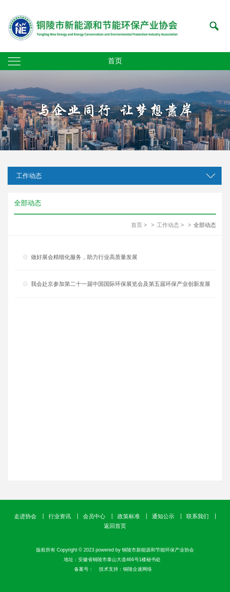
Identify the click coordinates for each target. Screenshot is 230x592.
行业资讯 (59, 516)
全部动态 (205, 225)
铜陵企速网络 (137, 569)
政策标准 (128, 516)
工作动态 (28, 175)
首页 (136, 225)
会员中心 (94, 516)
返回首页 (115, 526)
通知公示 (163, 516)
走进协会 (25, 516)
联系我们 (197, 516)
